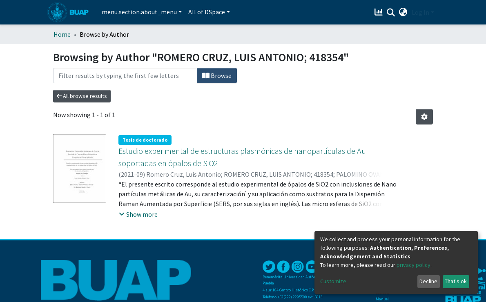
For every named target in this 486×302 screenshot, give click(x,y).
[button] (403, 12)
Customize (333, 281)
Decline (428, 281)
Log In (420, 12)
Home (62, 34)
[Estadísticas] (380, 12)
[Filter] (125, 75)
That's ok (456, 281)
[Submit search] (391, 12)
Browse (217, 75)
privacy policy (413, 265)
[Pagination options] (424, 116)
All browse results (82, 96)
